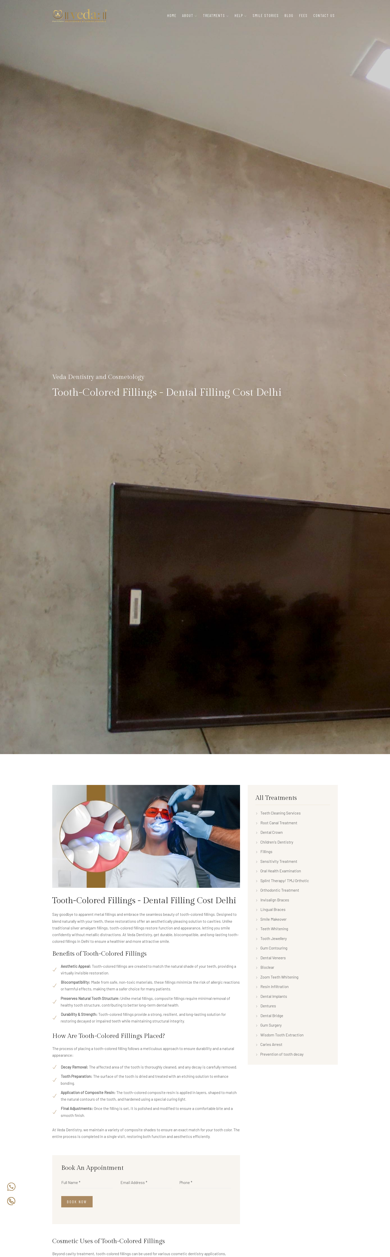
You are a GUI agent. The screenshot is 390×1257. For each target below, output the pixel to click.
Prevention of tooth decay (279, 1054)
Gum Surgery (268, 1025)
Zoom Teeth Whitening (276, 977)
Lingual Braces (270, 909)
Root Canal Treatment (276, 822)
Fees (303, 15)
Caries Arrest (268, 1044)
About (187, 15)
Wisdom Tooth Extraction (279, 1035)
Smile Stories (266, 15)
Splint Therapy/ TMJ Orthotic (282, 880)
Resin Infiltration (272, 986)
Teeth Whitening (271, 928)
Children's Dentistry (274, 842)
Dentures (265, 1005)
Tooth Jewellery (271, 938)
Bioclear (264, 967)
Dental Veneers (270, 957)
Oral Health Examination (278, 871)
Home (171, 15)
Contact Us (324, 15)
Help (239, 15)
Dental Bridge (269, 1015)
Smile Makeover (271, 919)
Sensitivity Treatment (276, 861)
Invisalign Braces (272, 900)
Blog (289, 15)
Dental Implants (271, 996)
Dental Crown (269, 832)
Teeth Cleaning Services (278, 813)
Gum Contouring (271, 948)
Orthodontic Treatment (277, 890)
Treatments (214, 15)
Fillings (263, 851)
